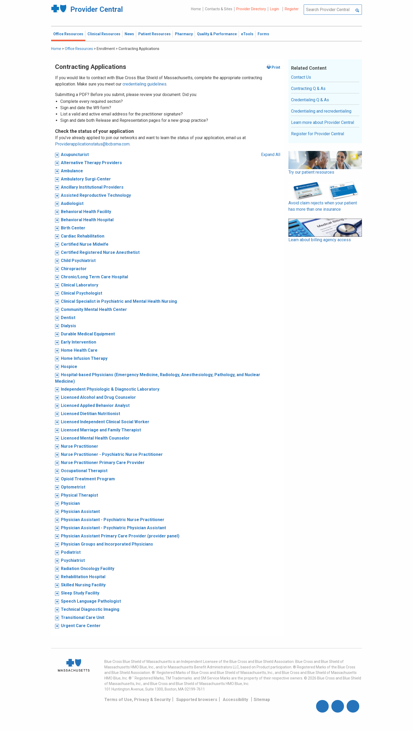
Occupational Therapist (84, 470)
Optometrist (73, 487)
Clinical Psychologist (81, 293)
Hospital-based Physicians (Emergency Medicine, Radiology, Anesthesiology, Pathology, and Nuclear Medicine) (157, 378)
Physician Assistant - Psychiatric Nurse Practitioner (112, 519)
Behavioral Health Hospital (87, 219)
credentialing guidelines (144, 84)
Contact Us (301, 77)
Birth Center (73, 227)
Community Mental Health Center (94, 309)
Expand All (270, 154)
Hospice (69, 366)
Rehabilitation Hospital (83, 576)
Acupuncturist (75, 154)
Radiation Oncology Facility (87, 568)
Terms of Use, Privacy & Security (137, 699)
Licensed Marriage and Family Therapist (101, 429)
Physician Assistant (80, 511)
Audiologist (72, 203)
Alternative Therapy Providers (91, 162)
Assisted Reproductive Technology (96, 195)
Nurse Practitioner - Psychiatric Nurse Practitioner (112, 454)
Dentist (68, 317)
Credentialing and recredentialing (321, 111)
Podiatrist (71, 552)
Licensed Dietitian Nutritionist (90, 413)
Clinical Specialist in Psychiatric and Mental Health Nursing (119, 301)
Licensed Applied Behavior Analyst (95, 405)
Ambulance (72, 170)
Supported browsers (196, 699)
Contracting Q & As (308, 88)
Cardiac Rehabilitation (82, 236)
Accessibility (235, 699)
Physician (70, 503)
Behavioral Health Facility (86, 211)
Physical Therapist (79, 495)
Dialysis (68, 325)
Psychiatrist (73, 560)
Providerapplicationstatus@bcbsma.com (92, 144)
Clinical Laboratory (79, 285)
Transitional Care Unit (82, 617)
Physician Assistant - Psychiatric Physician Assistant (113, 527)
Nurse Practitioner (79, 446)
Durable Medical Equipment (88, 333)
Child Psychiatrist (78, 260)
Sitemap (262, 699)
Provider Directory (251, 9)
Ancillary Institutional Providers (92, 187)
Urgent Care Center (81, 625)
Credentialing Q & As (310, 99)
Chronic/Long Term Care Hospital (94, 276)
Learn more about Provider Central (322, 122)
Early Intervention (78, 342)
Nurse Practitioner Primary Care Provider (103, 462)
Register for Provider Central (317, 133)
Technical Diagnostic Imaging (90, 609)
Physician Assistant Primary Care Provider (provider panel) (120, 535)
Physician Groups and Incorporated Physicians (107, 544)
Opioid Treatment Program (88, 478)
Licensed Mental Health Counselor (95, 438)
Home (196, 9)
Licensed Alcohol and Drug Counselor (98, 397)
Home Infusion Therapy (84, 358)
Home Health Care (79, 350)
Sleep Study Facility (80, 593)
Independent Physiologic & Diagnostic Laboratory (110, 389)
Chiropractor (74, 268)
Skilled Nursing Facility (83, 584)
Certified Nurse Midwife (85, 244)
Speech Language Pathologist (91, 601)
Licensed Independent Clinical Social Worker (105, 421)
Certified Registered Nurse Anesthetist (100, 252)
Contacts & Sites (218, 9)
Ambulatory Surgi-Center (86, 179)
